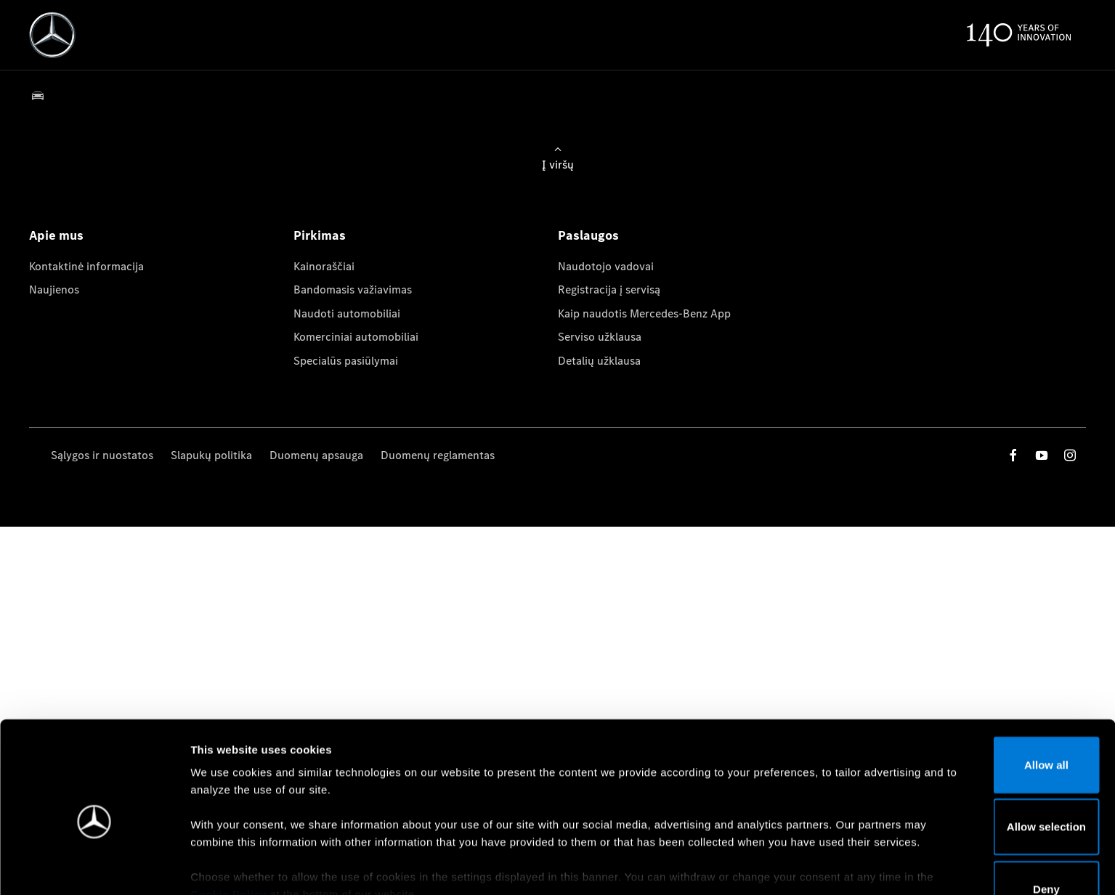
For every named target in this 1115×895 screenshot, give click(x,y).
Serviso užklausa (599, 336)
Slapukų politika (211, 455)
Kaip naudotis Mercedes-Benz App (644, 313)
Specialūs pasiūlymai (345, 360)
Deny (994, 816)
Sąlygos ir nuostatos (102, 455)
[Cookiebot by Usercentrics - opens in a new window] (94, 867)
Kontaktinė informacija (86, 266)
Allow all (994, 692)
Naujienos (54, 289)
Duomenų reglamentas (438, 455)
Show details (761, 866)
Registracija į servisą (609, 289)
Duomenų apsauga (316, 455)
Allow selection (993, 754)
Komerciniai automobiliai (355, 336)
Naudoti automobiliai (346, 313)
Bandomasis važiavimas (352, 289)
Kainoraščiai (323, 266)
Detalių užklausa (599, 360)
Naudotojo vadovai (606, 266)
